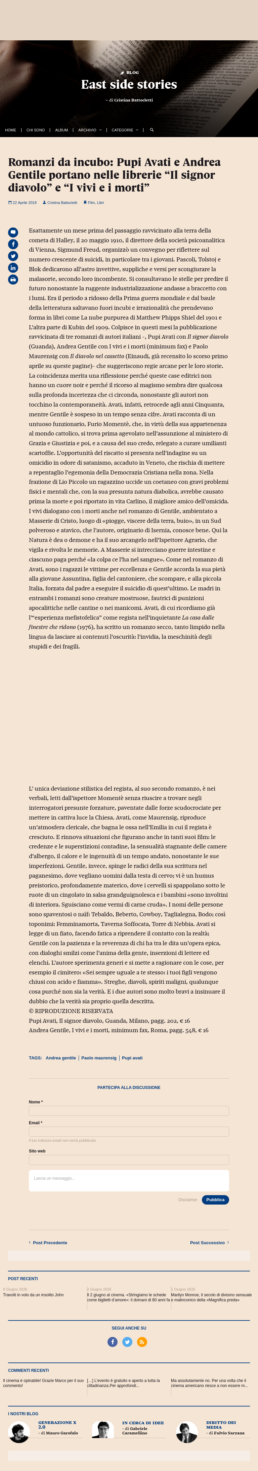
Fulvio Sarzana (229, 1433)
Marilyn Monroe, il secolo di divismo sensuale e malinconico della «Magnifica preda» (211, 1297)
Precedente (48, 1242)
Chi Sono (36, 130)
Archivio (87, 130)
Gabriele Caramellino (134, 1431)
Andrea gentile (61, 1057)
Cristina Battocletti (133, 100)
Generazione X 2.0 (57, 1424)
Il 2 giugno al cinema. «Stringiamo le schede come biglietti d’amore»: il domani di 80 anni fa (128, 1297)
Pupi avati (132, 1057)
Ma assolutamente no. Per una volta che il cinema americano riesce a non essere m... (209, 1383)
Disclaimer (187, 1199)
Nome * (36, 1102)
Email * (35, 1123)
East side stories (129, 84)
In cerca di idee (143, 1422)
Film (91, 203)
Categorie (122, 130)
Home (10, 130)
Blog (129, 72)
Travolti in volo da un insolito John (33, 1295)
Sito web (37, 1151)
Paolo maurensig (99, 1057)
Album (61, 130)
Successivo (209, 1242)
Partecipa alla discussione (129, 1087)
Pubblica (215, 1199)
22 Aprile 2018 (22, 203)
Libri (100, 203)
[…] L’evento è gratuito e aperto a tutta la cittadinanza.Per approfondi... (123, 1383)
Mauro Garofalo (62, 1433)
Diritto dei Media (221, 1424)
